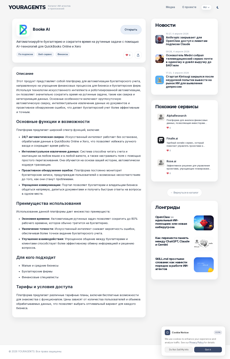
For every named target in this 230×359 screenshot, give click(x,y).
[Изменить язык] (206, 7)
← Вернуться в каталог (184, 192)
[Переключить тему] (217, 7)
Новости (165, 25)
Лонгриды (167, 207)
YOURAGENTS (27, 7)
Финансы (64, 54)
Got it (208, 351)
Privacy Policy (196, 344)
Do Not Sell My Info (179, 351)
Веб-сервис (46, 54)
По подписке (26, 54)
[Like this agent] (128, 55)
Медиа (170, 7)
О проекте (189, 7)
